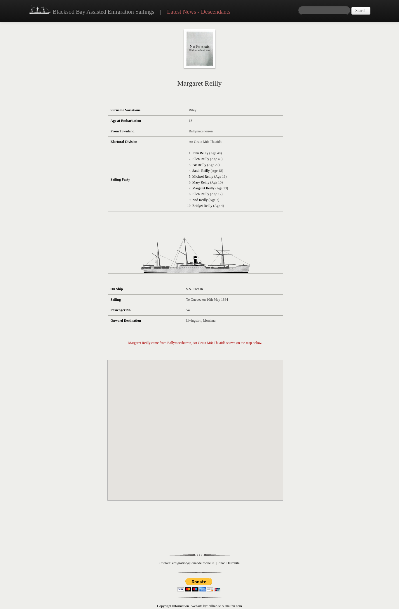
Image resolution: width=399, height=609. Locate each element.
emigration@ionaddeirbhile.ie (193, 563)
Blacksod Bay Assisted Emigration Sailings (91, 10)
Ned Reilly (200, 200)
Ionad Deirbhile (228, 563)
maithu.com (233, 606)
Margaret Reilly (203, 188)
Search (360, 10)
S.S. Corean (194, 289)
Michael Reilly (202, 176)
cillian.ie (215, 606)
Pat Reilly (199, 165)
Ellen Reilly (200, 159)
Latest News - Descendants (198, 11)
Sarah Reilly (201, 171)
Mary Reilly (200, 182)
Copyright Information (173, 606)
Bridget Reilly (202, 206)
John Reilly (200, 153)
